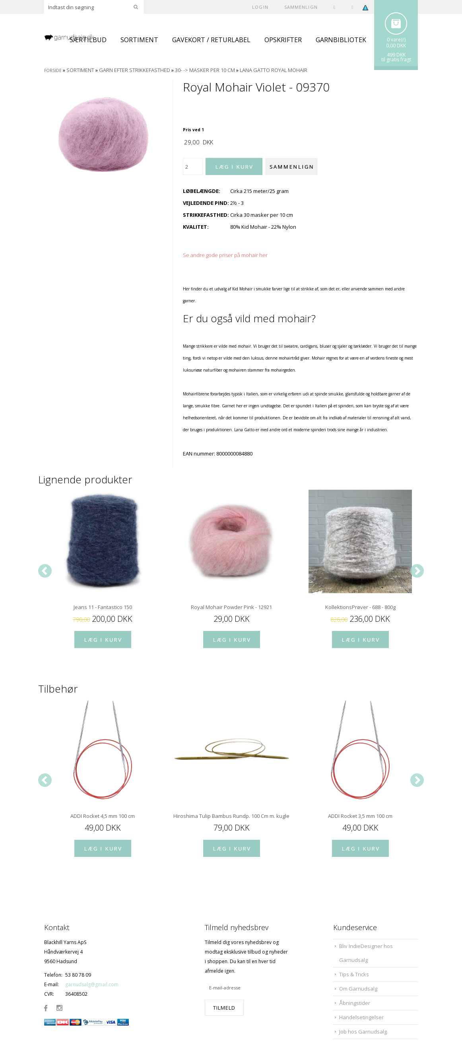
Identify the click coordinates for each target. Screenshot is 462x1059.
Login (260, 7)
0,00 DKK (396, 45)
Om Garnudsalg (358, 988)
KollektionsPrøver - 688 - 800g (360, 607)
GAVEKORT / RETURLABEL (211, 39)
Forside (53, 70)
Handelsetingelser (361, 1017)
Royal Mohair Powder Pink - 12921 (231, 607)
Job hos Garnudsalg (363, 1031)
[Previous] (45, 571)
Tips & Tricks (354, 974)
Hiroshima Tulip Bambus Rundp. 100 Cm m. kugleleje (231, 816)
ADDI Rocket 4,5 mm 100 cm (102, 816)
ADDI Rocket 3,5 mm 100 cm (360, 816)
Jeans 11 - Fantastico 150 (103, 607)
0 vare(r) (396, 39)
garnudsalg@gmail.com (91, 984)
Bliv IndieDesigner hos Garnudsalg (366, 953)
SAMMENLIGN (301, 7)
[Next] (417, 571)
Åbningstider (354, 1002)
